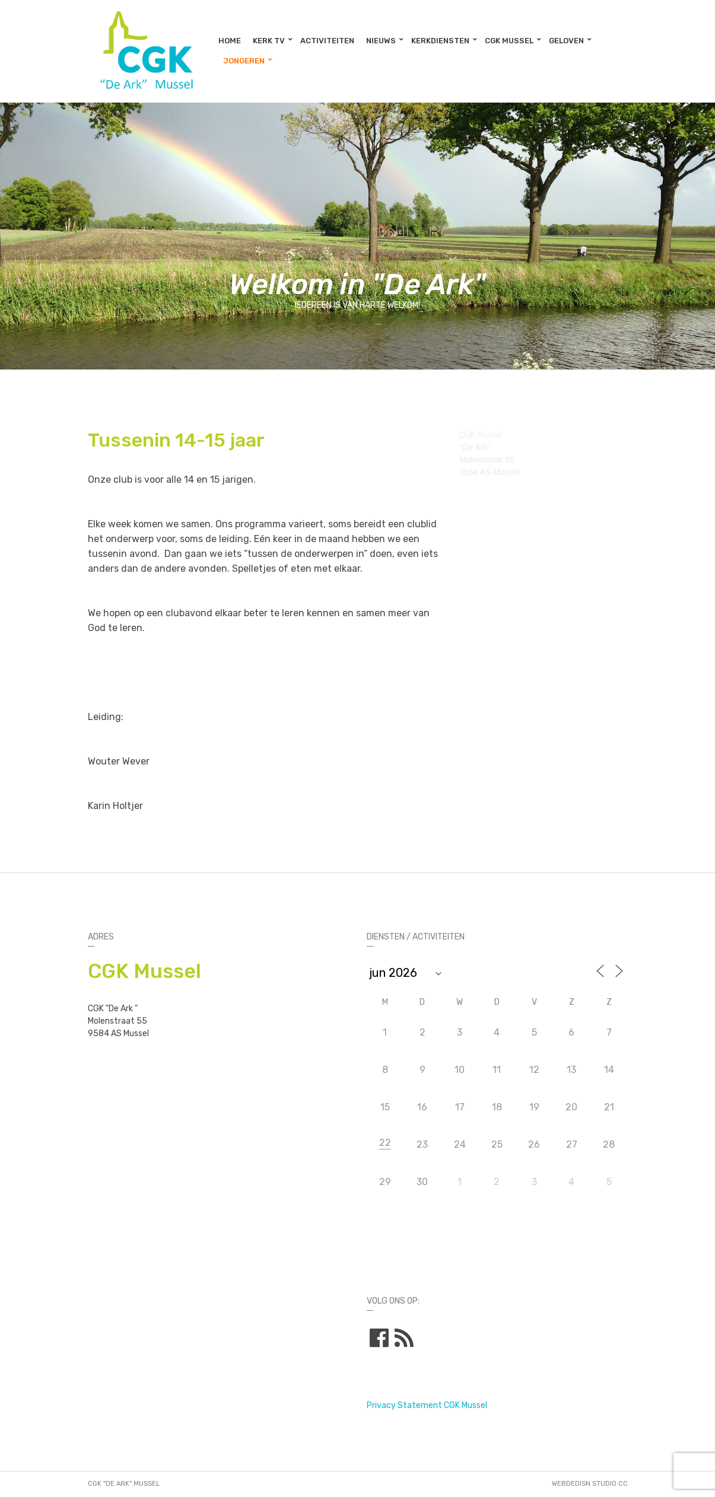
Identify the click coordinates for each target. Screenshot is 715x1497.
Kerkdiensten (440, 40)
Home (229, 40)
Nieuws (381, 40)
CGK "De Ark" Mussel (124, 1484)
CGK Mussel (509, 40)
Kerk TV (269, 40)
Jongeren (244, 60)
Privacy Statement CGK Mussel (427, 1405)
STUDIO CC (610, 1484)
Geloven (566, 40)
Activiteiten (327, 40)
